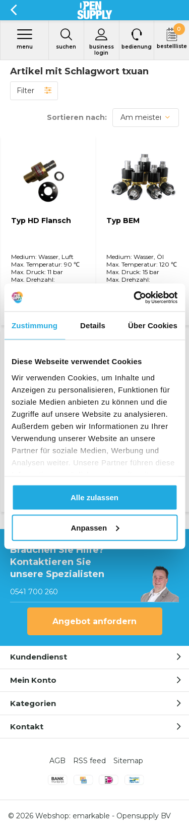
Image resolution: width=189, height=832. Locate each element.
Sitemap (128, 760)
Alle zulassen (94, 497)
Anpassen (95, 527)
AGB (57, 760)
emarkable (91, 815)
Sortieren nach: (77, 117)
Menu (24, 39)
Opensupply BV (143, 815)
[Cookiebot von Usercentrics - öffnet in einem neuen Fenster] (134, 297)
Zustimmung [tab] (34, 325)
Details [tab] (92, 325)
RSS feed (89, 760)
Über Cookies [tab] (152, 325)
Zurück (13, 10)
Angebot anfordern (94, 621)
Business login (101, 42)
